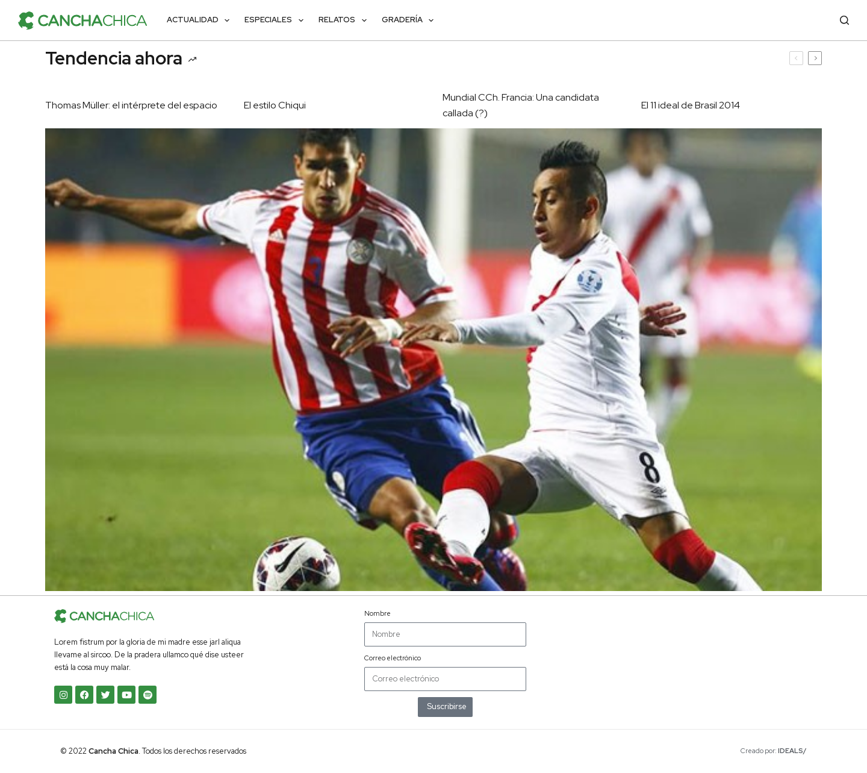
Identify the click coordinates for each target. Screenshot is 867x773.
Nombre (377, 613)
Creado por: (774, 750)
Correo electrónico (392, 658)
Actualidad (201, 20)
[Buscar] (844, 20)
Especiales (276, 20)
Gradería (410, 20)
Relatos (345, 20)
